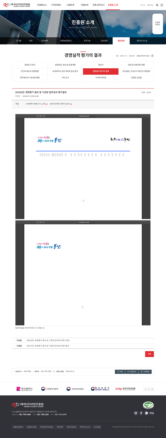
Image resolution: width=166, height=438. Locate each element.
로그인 (143, 5)
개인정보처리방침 (46, 427)
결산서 (100, 65)
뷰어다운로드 (71, 427)
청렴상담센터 (18, 427)
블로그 (151, 413)
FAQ (120, 372)
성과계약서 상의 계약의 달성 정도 (65, 71)
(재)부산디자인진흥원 (17, 5)
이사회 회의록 (100, 78)
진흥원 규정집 (136, 78)
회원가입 (150, 5)
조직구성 (87, 41)
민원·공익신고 (99, 5)
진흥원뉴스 (42, 5)
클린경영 (121, 41)
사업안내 (84, 5)
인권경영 (104, 41)
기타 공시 (65, 78)
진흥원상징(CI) (65, 41)
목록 (149, 354)
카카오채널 (146, 413)
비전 (30, 41)
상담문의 (132, 372)
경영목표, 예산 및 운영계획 (65, 65)
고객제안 (145, 372)
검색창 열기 (157, 5)
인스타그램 (135, 413)
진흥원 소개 (113, 5)
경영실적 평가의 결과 (101, 71)
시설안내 (70, 5)
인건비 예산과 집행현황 (30, 71)
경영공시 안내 (29, 65)
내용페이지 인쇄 (152, 56)
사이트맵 (161, 5)
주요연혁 (44, 41)
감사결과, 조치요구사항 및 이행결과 (136, 71)
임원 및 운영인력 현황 (136, 65)
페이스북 (141, 413)
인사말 (18, 41)
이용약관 (60, 427)
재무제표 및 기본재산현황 (30, 78)
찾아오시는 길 (142, 41)
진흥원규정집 (31, 427)
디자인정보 (56, 5)
